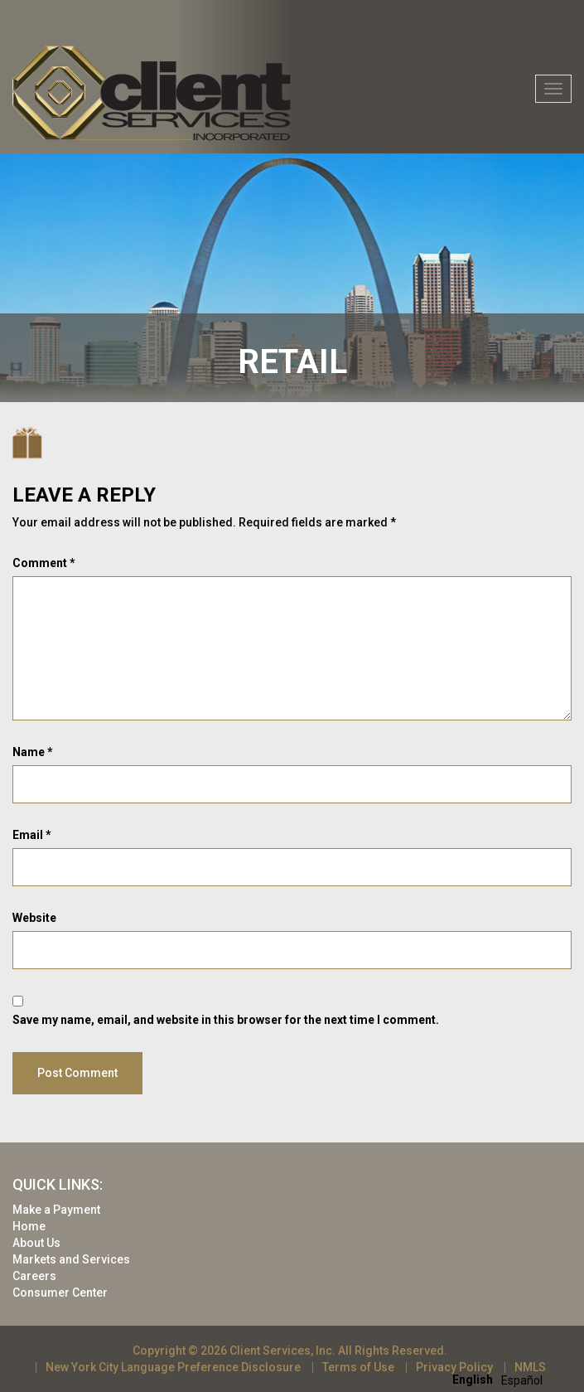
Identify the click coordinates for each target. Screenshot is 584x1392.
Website (34, 917)
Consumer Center (60, 1292)
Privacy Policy (454, 1367)
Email (31, 835)
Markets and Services (71, 1259)
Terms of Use (358, 1367)
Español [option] (522, 1380)
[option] (522, 1380)
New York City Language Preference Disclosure (173, 1367)
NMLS (530, 1367)
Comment (43, 563)
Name (32, 752)
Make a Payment (56, 1209)
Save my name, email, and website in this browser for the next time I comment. (225, 1019)
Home (29, 1226)
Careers (34, 1276)
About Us (36, 1242)
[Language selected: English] (501, 1379)
